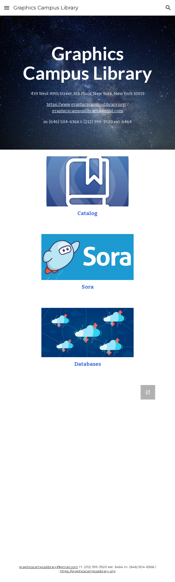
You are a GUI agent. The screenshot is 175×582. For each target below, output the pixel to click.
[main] (87, 82)
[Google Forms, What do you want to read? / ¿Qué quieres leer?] (87, 467)
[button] (6, 7)
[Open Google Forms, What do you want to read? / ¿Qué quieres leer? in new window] (148, 392)
